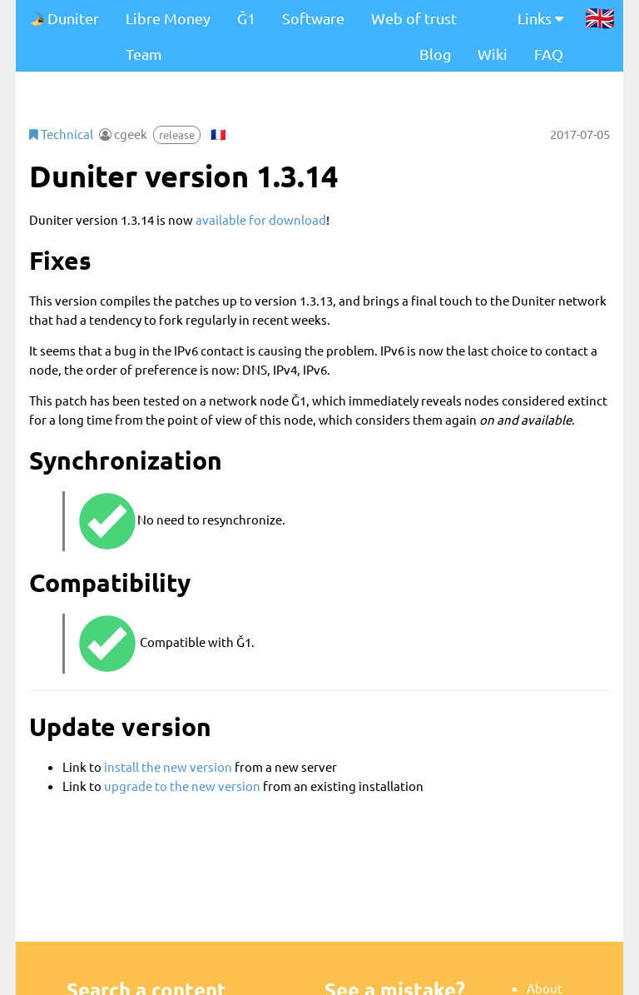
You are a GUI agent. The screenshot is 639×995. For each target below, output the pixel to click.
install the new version (168, 766)
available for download (261, 219)
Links (540, 18)
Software (313, 18)
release (177, 134)
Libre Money (168, 18)
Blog (435, 53)
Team (144, 53)
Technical (61, 134)
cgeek (130, 134)
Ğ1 (246, 18)
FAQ (548, 53)
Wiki (493, 53)
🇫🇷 (218, 134)
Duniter (64, 18)
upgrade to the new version (182, 786)
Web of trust (414, 18)
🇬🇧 (600, 17)
